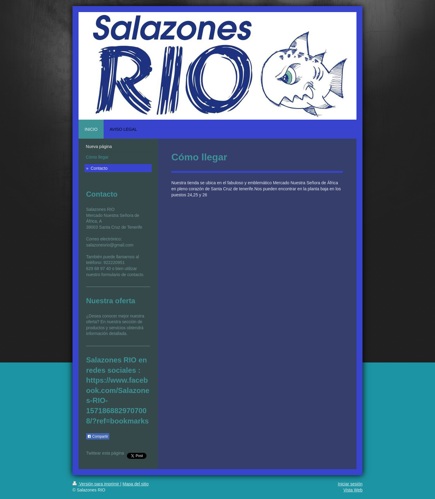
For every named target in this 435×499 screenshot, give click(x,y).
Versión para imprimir (96, 483)
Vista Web (352, 490)
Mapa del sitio (136, 483)
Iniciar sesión (350, 483)
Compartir (97, 436)
